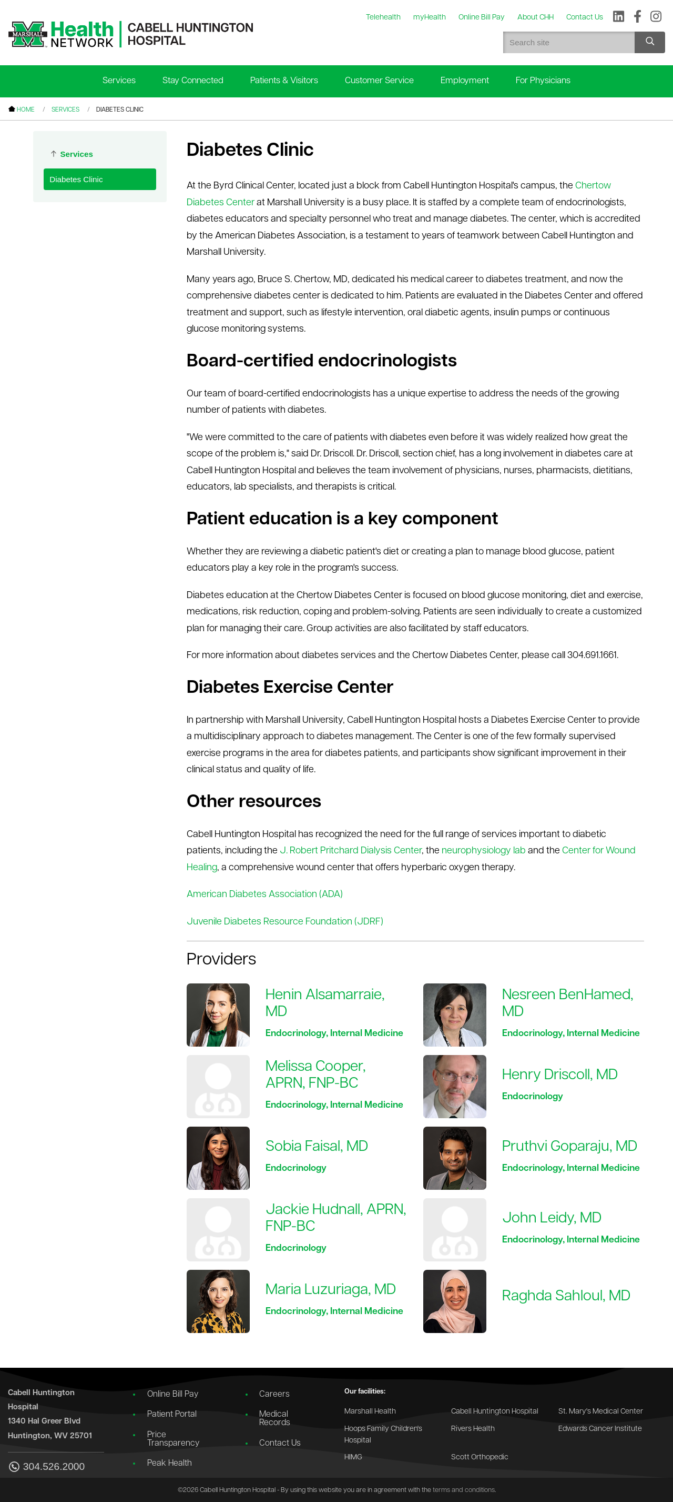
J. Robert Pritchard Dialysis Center (351, 851)
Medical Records (274, 1418)
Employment (465, 80)
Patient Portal (172, 1414)
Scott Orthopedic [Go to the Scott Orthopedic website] (479, 1457)
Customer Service (379, 80)
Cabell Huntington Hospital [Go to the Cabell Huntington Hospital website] (494, 1412)
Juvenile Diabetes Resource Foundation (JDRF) (285, 922)
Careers (274, 1394)
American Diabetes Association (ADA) (265, 895)
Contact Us (280, 1443)
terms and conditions (464, 1490)
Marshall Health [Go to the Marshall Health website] (370, 1412)
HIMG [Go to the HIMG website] (353, 1457)
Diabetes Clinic (76, 179)
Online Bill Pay (172, 1394)
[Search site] (650, 42)
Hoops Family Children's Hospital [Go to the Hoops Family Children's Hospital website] (383, 1435)
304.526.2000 (46, 1467)
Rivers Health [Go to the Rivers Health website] (473, 1429)
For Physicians (543, 80)
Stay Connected (192, 80)
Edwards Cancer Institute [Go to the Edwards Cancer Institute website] (600, 1429)
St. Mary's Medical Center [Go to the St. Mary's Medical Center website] (600, 1412)
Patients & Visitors (284, 80)
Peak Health (169, 1463)
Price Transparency (173, 1439)
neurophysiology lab (484, 851)
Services (119, 80)
